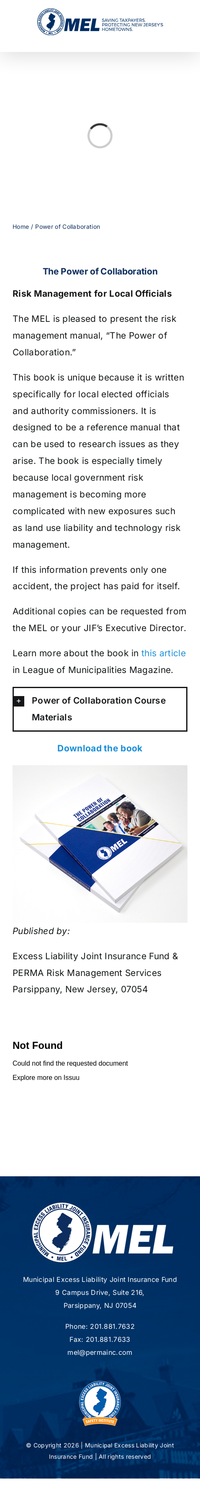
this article (163, 653)
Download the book (99, 748)
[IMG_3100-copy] (100, 769)
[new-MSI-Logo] (100, 1380)
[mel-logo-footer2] (102, 1205)
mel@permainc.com (99, 1352)
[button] (100, 709)
